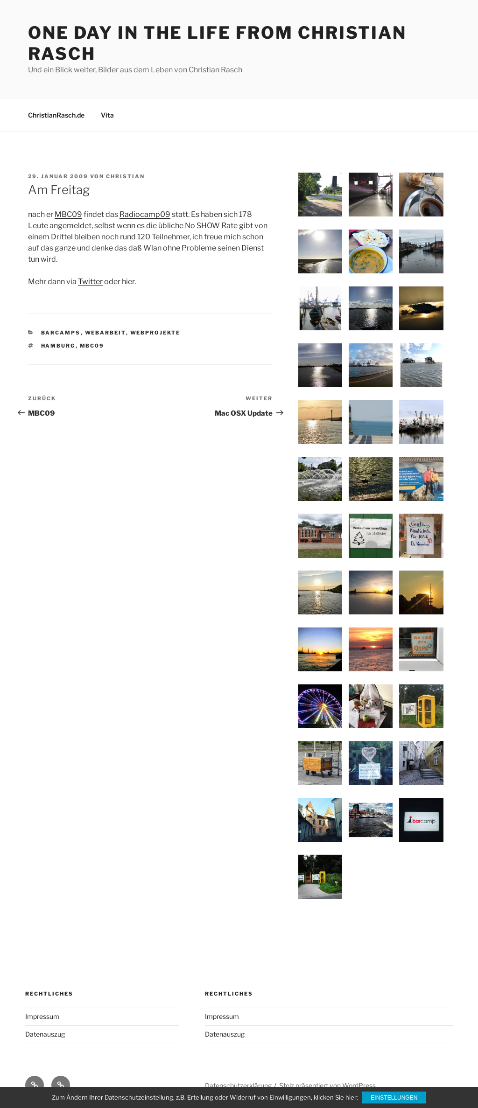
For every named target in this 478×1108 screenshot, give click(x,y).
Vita (107, 115)
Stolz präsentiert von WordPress (327, 1085)
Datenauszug (45, 1034)
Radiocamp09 (145, 214)
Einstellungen (394, 1097)
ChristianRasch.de (56, 115)
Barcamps (61, 332)
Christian (125, 176)
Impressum (42, 1016)
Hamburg (58, 345)
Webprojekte (155, 332)
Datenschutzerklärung (238, 1085)
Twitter (90, 281)
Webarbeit (105, 332)
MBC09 (68, 214)
